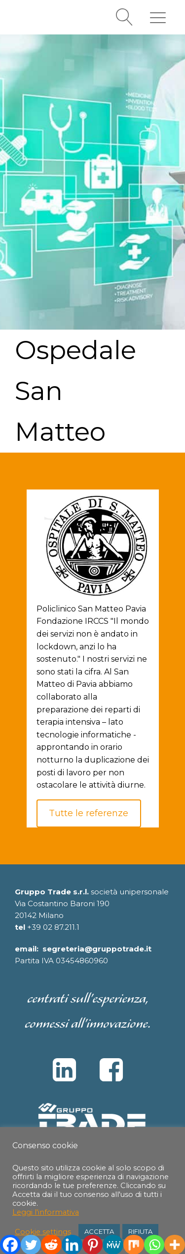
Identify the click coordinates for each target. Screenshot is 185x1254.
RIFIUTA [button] (140, 1231)
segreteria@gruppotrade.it (96, 948)
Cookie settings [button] (43, 1231)
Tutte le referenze (88, 813)
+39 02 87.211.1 (53, 927)
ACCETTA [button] (99, 1231)
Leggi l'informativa (45, 1212)
